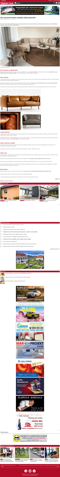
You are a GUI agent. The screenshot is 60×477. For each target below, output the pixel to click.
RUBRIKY (18, 3)
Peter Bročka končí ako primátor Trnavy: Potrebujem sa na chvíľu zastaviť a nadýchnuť (52, 460)
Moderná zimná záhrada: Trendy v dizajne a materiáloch (47, 201)
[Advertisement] (10, 213)
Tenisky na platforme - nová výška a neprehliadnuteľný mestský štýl (18, 273)
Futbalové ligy (17, 459)
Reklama (41, 465)
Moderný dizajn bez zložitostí (29, 200)
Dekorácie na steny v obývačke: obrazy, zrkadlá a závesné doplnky (17, 239)
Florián (58, 0)
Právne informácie (22, 465)
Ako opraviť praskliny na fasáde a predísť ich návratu (14, 224)
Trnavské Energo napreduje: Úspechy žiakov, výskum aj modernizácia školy (6, 460)
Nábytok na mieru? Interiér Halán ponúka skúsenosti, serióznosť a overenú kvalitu (20, 231)
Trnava (1, 459)
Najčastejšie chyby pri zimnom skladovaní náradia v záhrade (15, 234)
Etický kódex (37, 465)
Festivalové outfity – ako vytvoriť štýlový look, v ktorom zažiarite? (17, 277)
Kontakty (46, 465)
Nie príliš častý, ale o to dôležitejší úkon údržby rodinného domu (16, 236)
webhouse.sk (35, 475)
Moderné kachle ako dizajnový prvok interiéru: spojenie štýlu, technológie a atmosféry (20, 243)
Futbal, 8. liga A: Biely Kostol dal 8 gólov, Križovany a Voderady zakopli (22, 460)
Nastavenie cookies (52, 465)
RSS (44, 465)
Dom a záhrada (5, 19)
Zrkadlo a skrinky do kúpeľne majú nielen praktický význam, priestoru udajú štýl (19, 246)
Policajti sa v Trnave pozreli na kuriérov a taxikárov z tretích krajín (36, 460)
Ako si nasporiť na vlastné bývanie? (10, 241)
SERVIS (1, 19)
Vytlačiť (58, 178)
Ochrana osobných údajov (30, 465)
